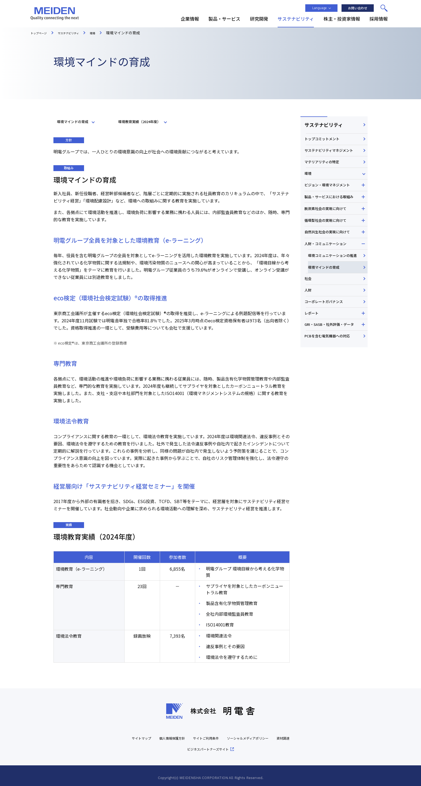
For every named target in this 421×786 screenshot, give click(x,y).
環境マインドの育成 (330, 323)
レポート (313, 389)
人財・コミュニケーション (332, 288)
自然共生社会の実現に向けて (334, 274)
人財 (309, 355)
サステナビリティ (323, 126)
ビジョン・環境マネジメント (334, 211)
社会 (309, 338)
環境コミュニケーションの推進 (335, 306)
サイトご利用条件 (217, 734)
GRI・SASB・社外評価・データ (332, 405)
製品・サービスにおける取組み (334, 229)
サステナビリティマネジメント (332, 162)
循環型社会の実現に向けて (332, 260)
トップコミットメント (324, 145)
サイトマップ (140, 734)
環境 (309, 195)
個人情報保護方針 (176, 734)
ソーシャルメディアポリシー (267, 734)
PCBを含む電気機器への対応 (330, 422)
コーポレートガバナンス (326, 372)
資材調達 (178, 745)
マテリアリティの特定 (324, 179)
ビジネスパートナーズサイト (220, 745)
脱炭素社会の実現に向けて (332, 246)
